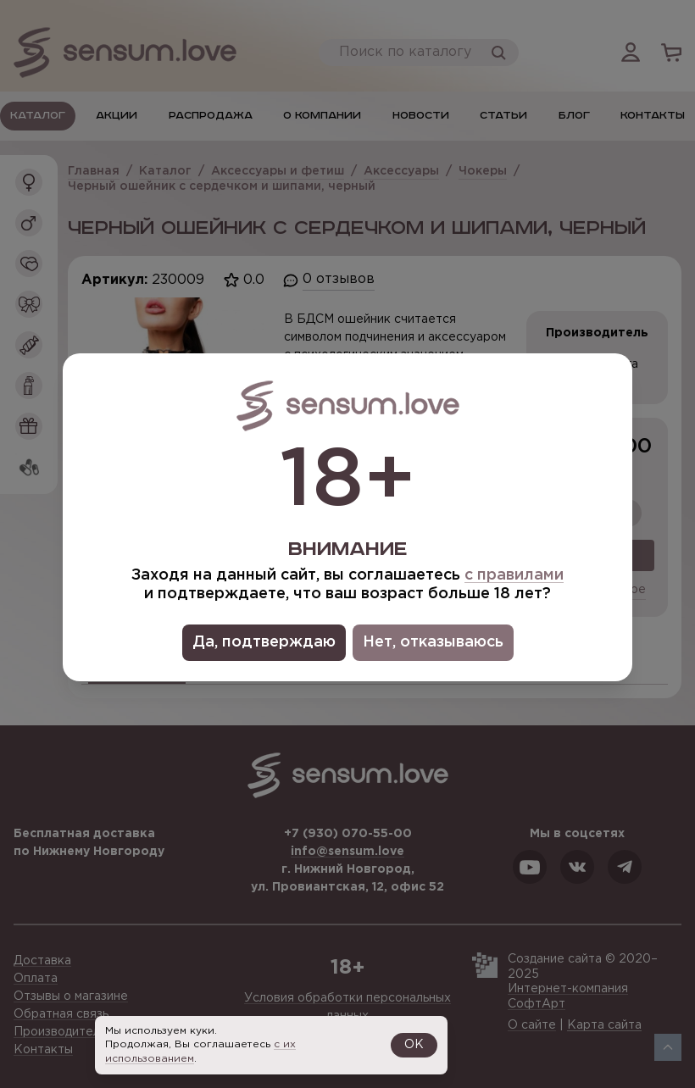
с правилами (514, 575)
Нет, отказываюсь (433, 642)
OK (414, 1045)
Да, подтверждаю (264, 642)
